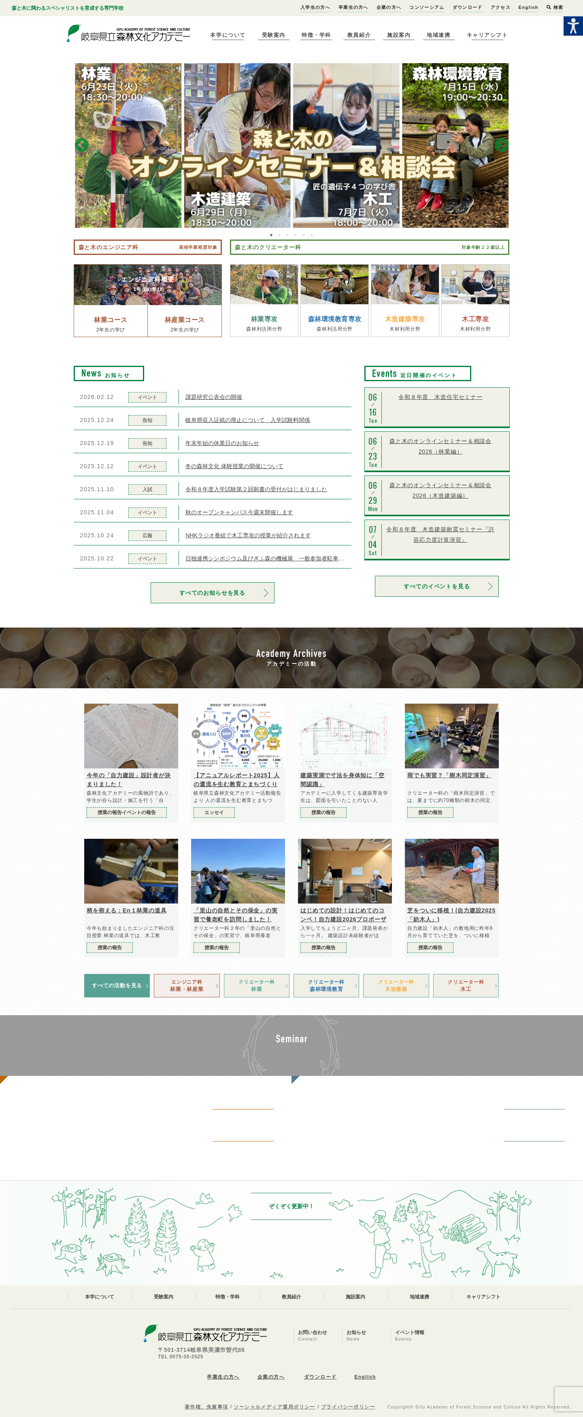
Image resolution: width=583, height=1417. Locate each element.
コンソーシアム (426, 7)
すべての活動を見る (117, 985)
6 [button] (312, 235)
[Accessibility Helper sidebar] (573, 26)
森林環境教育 (326, 985)
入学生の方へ (315, 7)
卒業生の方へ (353, 7)
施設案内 (399, 35)
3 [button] (287, 235)
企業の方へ (389, 7)
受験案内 (273, 35)
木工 (466, 985)
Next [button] (502, 146)
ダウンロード (468, 7)
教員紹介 (359, 35)
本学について (227, 35)
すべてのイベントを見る (437, 586)
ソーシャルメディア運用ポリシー (274, 1407)
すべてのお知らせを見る (212, 593)
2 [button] (279, 235)
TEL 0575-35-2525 (180, 1357)
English (528, 7)
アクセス (501, 7)
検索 (555, 7)
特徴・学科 (316, 35)
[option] (292, 145)
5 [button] (304, 235)
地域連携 (438, 35)
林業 (256, 985)
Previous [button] (82, 146)
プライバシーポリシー (348, 1407)
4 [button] (296, 235)
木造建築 (396, 985)
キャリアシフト (487, 35)
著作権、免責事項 (206, 1407)
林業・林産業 (186, 985)
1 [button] (271, 235)
